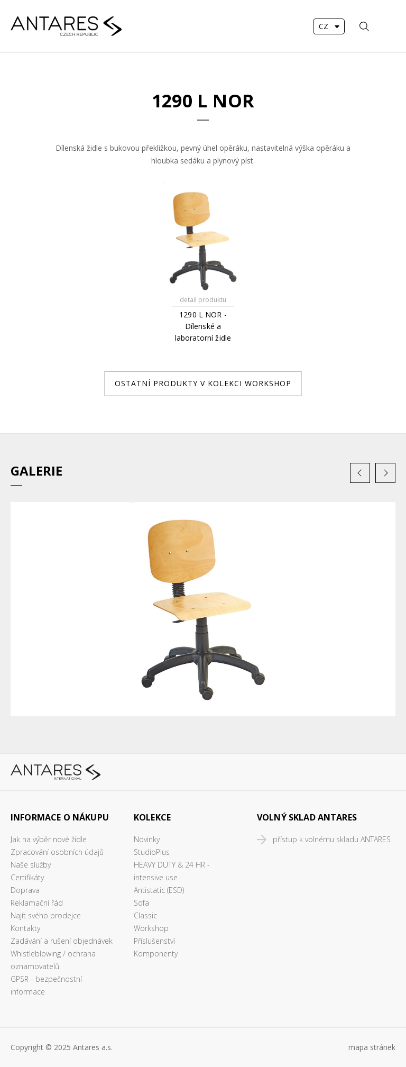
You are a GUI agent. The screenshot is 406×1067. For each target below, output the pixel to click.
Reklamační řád (37, 903)
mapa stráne (370, 1047)
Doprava (25, 890)
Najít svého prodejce (46, 915)
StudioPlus (152, 852)
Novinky (147, 839)
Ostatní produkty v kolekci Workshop (203, 383)
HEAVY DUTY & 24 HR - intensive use (172, 871)
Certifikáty (27, 877)
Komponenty (156, 954)
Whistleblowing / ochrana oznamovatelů (53, 960)
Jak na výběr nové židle (49, 839)
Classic (145, 915)
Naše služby (31, 865)
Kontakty (25, 928)
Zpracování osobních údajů (57, 852)
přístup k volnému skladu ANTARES (332, 839)
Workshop (151, 928)
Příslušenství (154, 941)
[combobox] (329, 26)
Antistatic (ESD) (159, 890)
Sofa (141, 903)
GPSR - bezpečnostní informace (46, 985)
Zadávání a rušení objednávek (62, 941)
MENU (387, 26)
